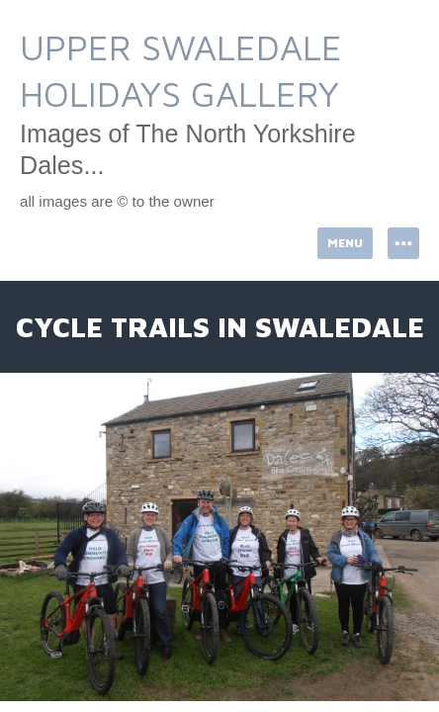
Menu (345, 242)
